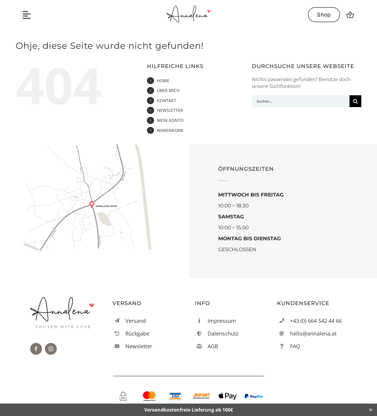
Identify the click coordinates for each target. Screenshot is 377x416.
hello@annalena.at (313, 333)
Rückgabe (137, 333)
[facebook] (36, 349)
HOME (163, 80)
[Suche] (355, 101)
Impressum (222, 320)
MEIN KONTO (170, 120)
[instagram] (51, 349)
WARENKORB (170, 130)
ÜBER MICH (168, 90)
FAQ (295, 346)
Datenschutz (223, 333)
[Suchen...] (301, 101)
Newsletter (138, 346)
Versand (135, 320)
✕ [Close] (371, 409)
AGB (213, 346)
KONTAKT (166, 100)
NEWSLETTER (170, 110)
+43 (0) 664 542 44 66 (316, 320)
